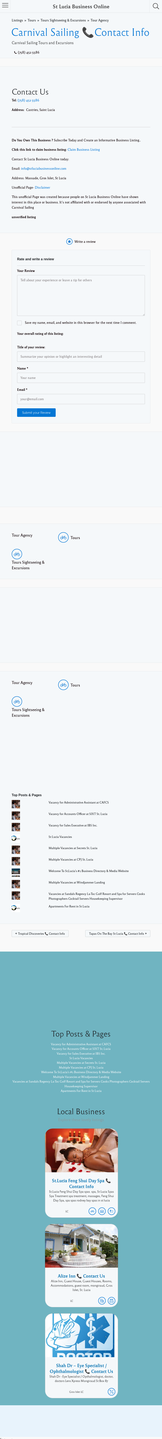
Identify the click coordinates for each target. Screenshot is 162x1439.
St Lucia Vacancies (62, 837)
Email (22, 389)
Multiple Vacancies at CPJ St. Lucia (73, 859)
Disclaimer (42, 187)
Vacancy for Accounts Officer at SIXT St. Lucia (81, 814)
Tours (32, 20)
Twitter (136, 1415)
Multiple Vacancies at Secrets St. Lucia (76, 848)
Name (22, 368)
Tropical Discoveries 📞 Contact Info (41, 933)
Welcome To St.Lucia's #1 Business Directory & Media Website (93, 871)
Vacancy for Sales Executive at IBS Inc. (76, 825)
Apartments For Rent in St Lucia (72, 906)
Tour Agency (99, 20)
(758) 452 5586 (28, 52)
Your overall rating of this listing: (40, 333)
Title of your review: (31, 347)
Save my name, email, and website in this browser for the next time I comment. (80, 322)
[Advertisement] (81, 469)
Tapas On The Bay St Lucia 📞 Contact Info (116, 933)
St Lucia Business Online (81, 6)
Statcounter (8, 1437)
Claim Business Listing (84, 149)
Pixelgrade (111, 1422)
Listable (95, 1422)
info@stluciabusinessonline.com (43, 168)
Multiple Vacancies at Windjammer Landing (80, 882)
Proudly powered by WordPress (64, 1422)
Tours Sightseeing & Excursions (63, 20)
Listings (17, 20)
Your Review (26, 271)
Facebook (121, 1415)
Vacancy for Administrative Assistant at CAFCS (83, 802)
